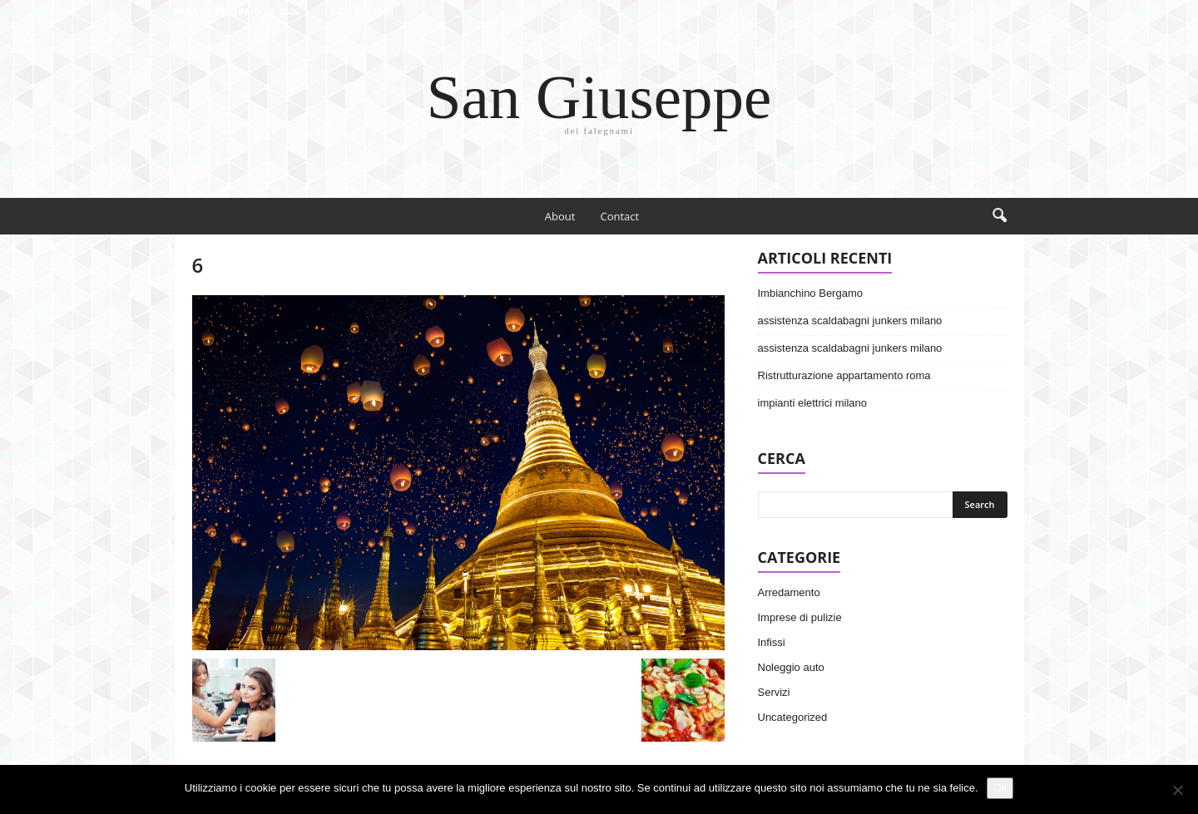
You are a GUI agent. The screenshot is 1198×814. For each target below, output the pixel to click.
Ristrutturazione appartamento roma (844, 375)
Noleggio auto (791, 667)
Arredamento (789, 592)
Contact (619, 216)
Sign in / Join (361, 11)
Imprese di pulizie (800, 617)
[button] (999, 216)
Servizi (774, 692)
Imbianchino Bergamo (810, 293)
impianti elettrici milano (813, 403)
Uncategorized (793, 717)
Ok (1000, 788)
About (560, 216)
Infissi (771, 642)
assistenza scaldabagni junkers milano (850, 320)
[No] (1177, 790)
